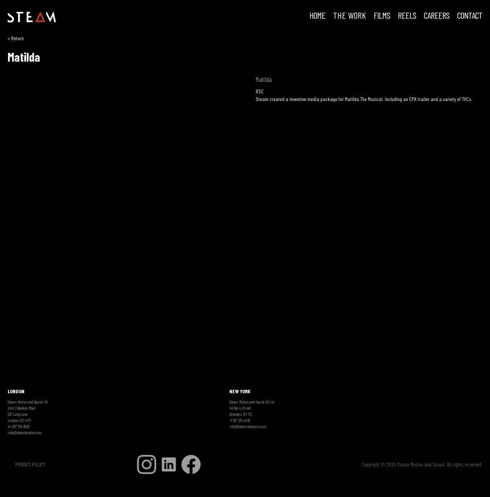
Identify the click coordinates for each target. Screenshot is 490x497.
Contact (469, 16)
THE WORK (349, 16)
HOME (317, 16)
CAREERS (436, 16)
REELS (407, 16)
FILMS (382, 16)
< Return (16, 38)
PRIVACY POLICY (30, 464)
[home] (32, 17)
